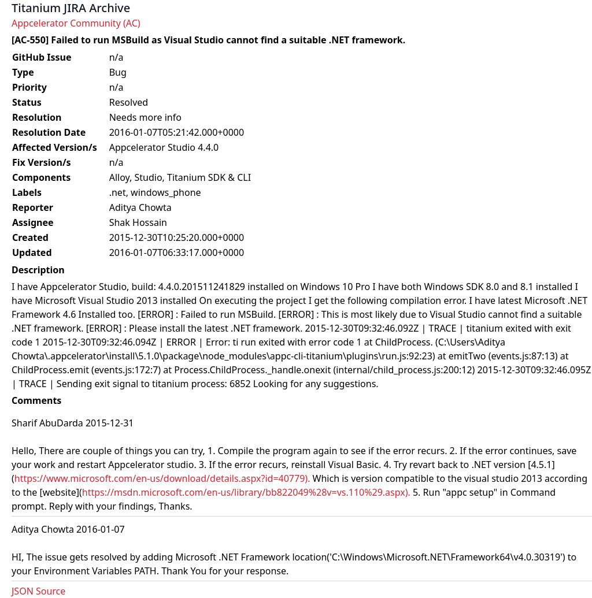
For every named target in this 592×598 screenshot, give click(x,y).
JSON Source (38, 591)
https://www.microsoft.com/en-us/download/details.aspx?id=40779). (162, 478)
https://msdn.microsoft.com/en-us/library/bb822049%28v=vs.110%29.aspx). (246, 492)
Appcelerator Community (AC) (76, 23)
